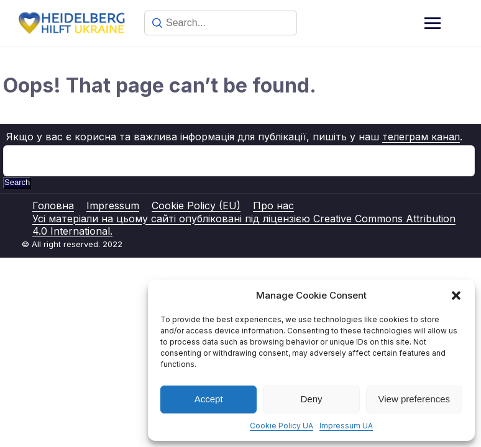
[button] (456, 295)
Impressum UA (346, 425)
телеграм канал (421, 136)
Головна (53, 205)
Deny (311, 399)
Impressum (112, 205)
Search (17, 182)
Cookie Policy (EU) (196, 205)
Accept (209, 399)
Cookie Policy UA (281, 425)
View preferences (414, 399)
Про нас (273, 205)
